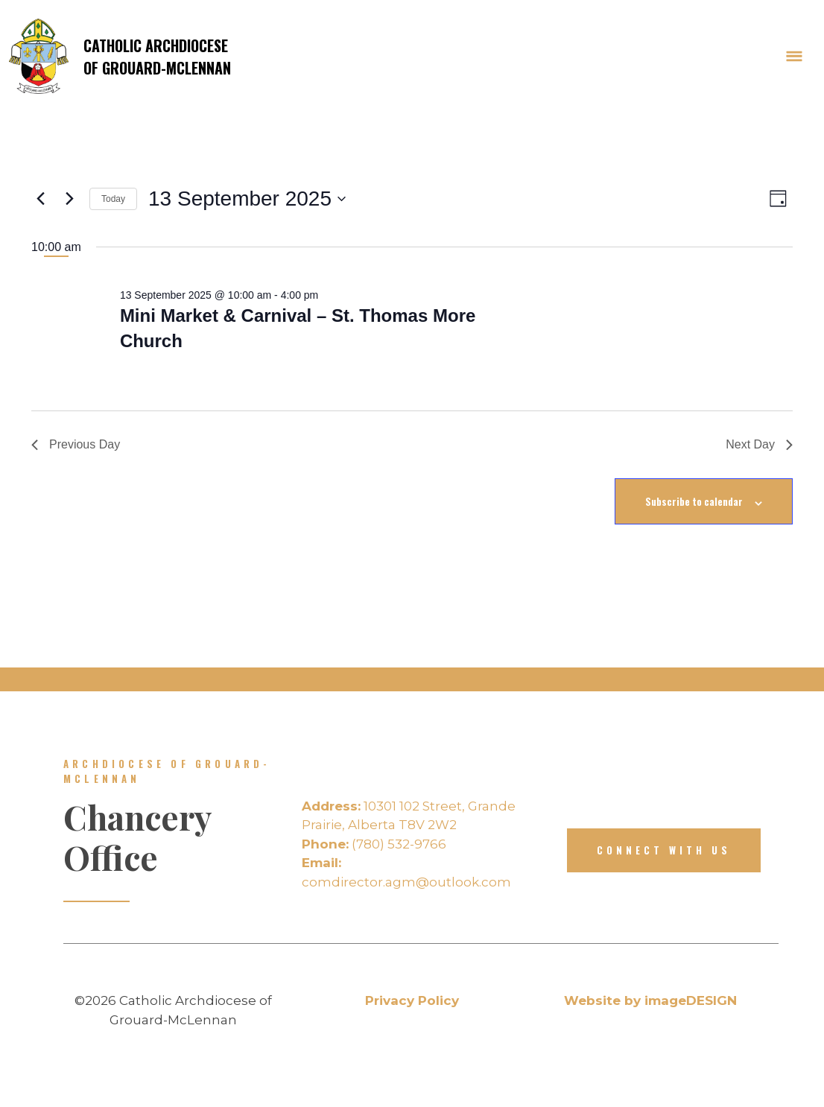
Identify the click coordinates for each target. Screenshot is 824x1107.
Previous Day (75, 444)
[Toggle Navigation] (794, 57)
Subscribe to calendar (694, 501)
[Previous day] (40, 199)
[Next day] (69, 199)
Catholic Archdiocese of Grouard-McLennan (120, 56)
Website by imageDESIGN (650, 1000)
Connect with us (664, 850)
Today (113, 199)
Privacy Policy (412, 1000)
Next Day (759, 444)
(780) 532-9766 (374, 844)
